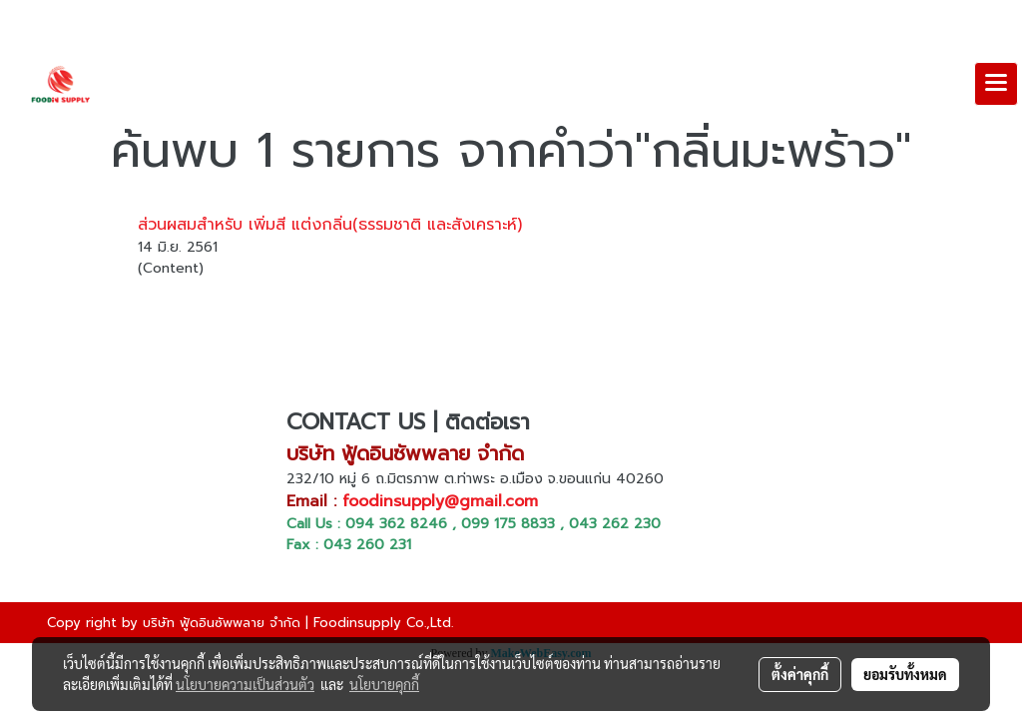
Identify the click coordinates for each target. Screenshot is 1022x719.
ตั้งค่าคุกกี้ (799, 674)
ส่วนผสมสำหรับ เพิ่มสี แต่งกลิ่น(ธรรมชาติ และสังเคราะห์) (330, 225)
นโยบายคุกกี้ (384, 684)
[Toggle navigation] (996, 84)
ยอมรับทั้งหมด (905, 674)
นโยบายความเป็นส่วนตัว (245, 684)
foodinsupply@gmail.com (440, 501)
